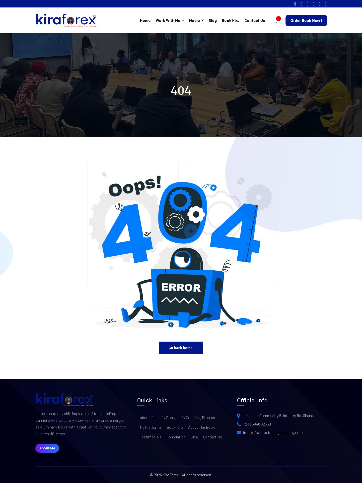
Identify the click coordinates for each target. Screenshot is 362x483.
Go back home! (180, 348)
